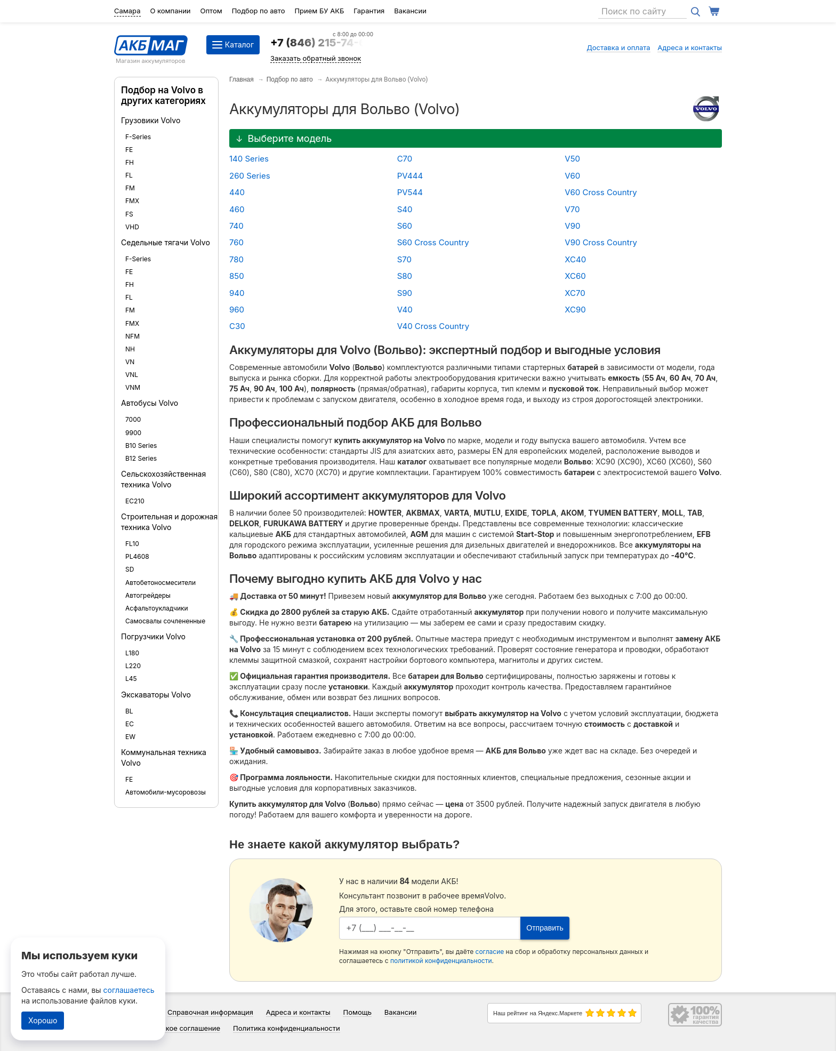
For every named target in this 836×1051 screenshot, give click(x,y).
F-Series (138, 137)
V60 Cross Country (601, 192)
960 (236, 309)
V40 (405, 309)
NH (130, 349)
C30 (237, 326)
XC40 (575, 259)
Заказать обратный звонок (315, 58)
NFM (132, 336)
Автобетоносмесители (160, 583)
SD (129, 569)
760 (236, 242)
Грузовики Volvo (150, 120)
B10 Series (141, 446)
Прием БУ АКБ (319, 10)
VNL (131, 375)
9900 (133, 433)
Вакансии (410, 10)
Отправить (544, 928)
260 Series (249, 176)
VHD (132, 227)
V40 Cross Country (433, 326)
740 (236, 226)
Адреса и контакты (689, 47)
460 (236, 209)
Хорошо (42, 1020)
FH (129, 162)
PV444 (410, 176)
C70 (405, 159)
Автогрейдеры (148, 595)
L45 (131, 679)
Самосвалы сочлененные (165, 621)
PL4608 (137, 556)
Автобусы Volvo (149, 402)
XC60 (575, 276)
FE (129, 150)
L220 (133, 666)
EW (130, 737)
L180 (132, 653)
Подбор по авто (258, 10)
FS (129, 214)
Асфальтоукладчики (156, 608)
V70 (572, 209)
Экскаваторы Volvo (156, 694)
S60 (404, 226)
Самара (127, 10)
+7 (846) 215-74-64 (321, 42)
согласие (490, 952)
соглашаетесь (129, 989)
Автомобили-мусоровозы (165, 792)
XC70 (575, 293)
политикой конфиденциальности (441, 961)
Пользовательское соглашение (167, 1028)
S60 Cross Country (433, 242)
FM (130, 188)
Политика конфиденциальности (286, 1028)
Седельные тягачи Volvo (165, 242)
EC (129, 724)
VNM (132, 387)
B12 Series (141, 458)
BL (129, 711)
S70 (404, 259)
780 (236, 259)
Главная (241, 79)
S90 (404, 293)
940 (236, 293)
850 (236, 276)
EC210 (134, 501)
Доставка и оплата (618, 47)
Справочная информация (210, 1012)
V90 (572, 226)
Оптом (211, 10)
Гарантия (368, 10)
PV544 (410, 192)
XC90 (575, 309)
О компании (170, 10)
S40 (405, 209)
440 (237, 192)
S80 (404, 276)
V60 (572, 176)
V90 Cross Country (601, 242)
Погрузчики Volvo (153, 636)
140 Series (249, 159)
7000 (133, 419)
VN (129, 362)
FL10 (132, 544)
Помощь (357, 1012)
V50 (572, 159)
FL (129, 175)
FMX (132, 201)
